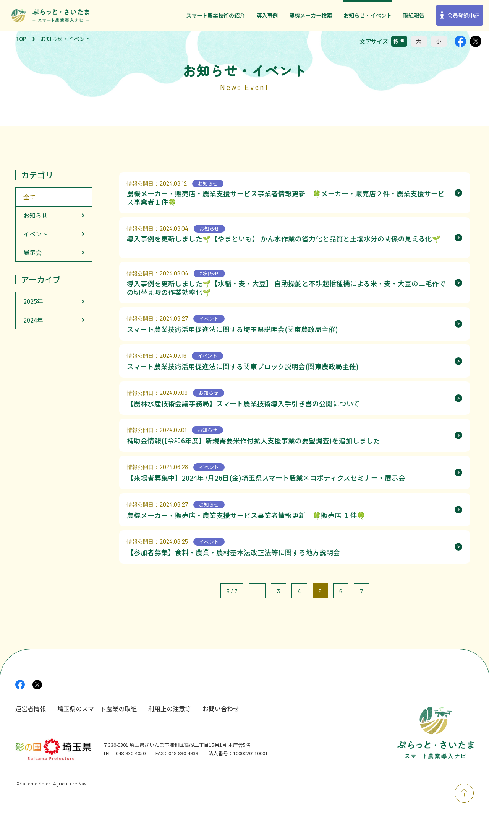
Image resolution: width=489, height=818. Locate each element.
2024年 (33, 319)
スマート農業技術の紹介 (215, 15)
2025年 (33, 301)
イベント (35, 233)
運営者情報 (30, 708)
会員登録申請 (463, 15)
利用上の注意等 (169, 708)
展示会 (32, 252)
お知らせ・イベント (367, 15)
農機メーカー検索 (310, 15)
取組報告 (413, 15)
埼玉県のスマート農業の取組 (97, 708)
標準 (399, 41)
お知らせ (35, 215)
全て (29, 196)
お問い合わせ (220, 708)
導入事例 (267, 15)
